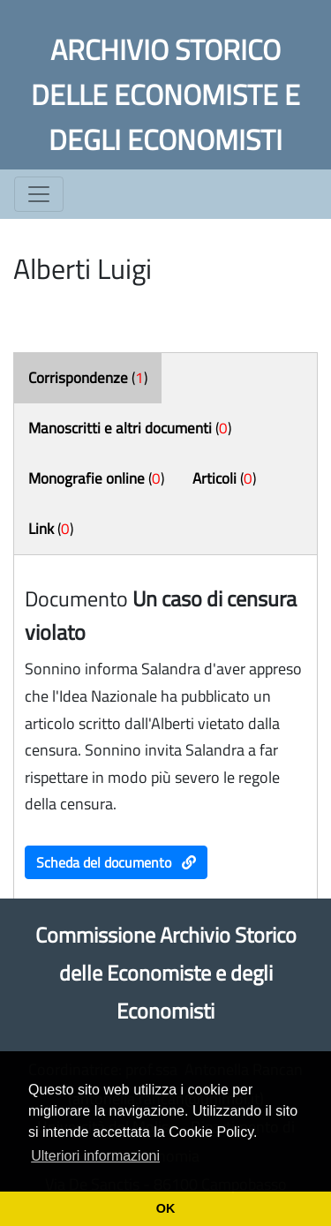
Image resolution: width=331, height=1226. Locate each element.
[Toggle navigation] (39, 194)
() (87, 377)
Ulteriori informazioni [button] (95, 1155)
